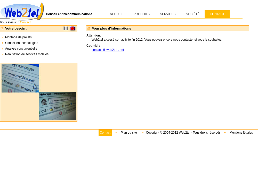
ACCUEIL (116, 14)
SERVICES (167, 14)
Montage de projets (18, 37)
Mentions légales (241, 132)
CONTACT (217, 14)
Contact (105, 132)
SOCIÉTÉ (193, 14)
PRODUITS (142, 14)
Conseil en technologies (21, 43)
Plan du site (129, 132)
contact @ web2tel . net (108, 50)
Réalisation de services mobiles (27, 54)
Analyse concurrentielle (21, 48)
